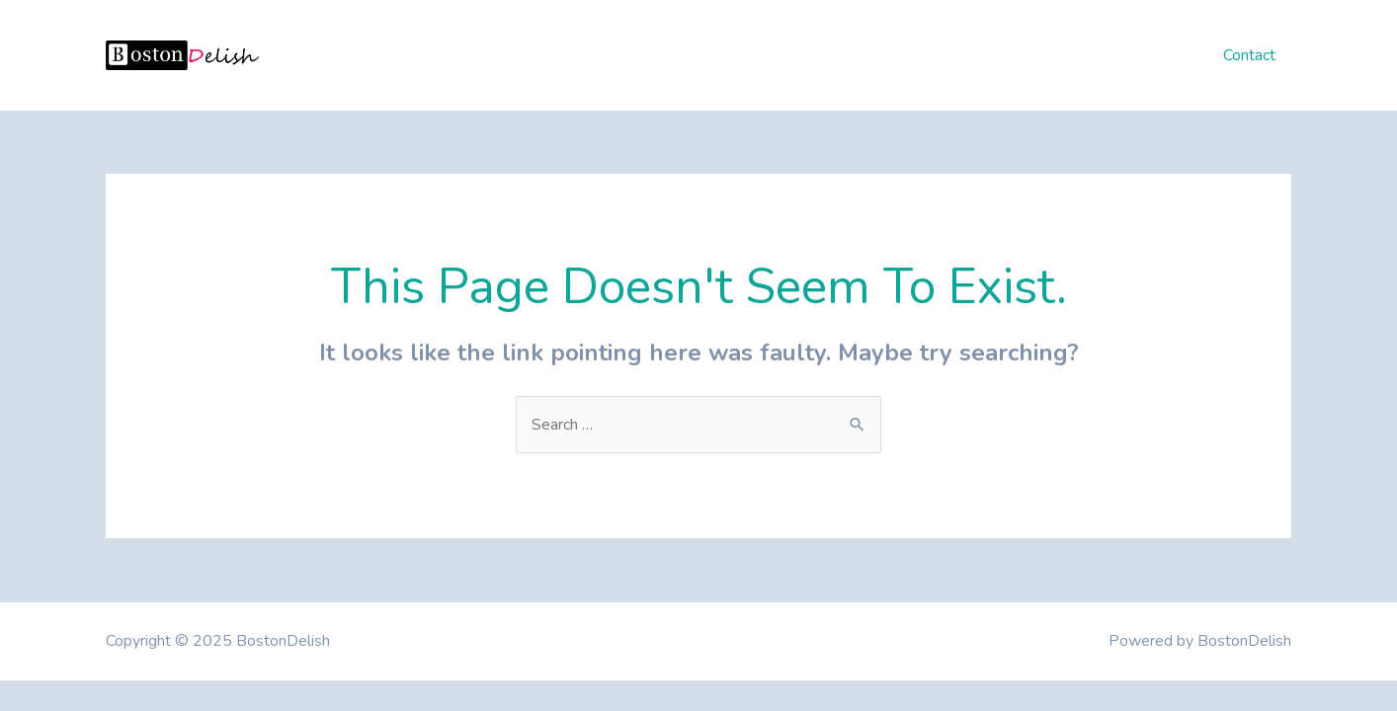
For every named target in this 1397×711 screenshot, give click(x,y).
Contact (1249, 55)
